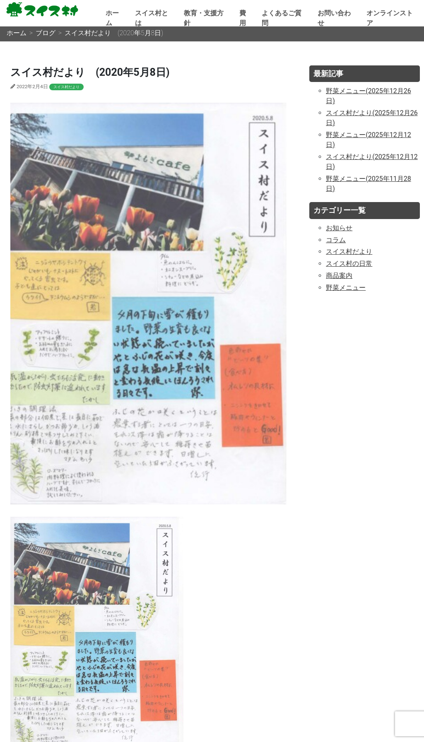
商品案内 (339, 275)
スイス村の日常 (349, 263)
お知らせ (339, 228)
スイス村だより (66, 87)
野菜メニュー (346, 288)
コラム (336, 240)
